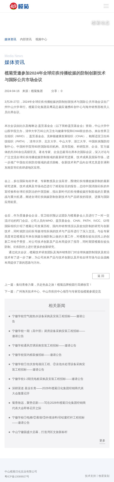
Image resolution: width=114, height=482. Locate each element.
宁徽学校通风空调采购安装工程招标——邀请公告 (44, 345)
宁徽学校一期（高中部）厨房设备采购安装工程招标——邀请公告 (48, 333)
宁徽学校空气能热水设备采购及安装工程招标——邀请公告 (48, 318)
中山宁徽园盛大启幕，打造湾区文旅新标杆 (40, 432)
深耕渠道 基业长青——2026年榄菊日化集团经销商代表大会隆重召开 (48, 391)
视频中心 (41, 39)
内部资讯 (26, 39)
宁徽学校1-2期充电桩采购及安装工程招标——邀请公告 (47, 378)
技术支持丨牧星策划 (97, 475)
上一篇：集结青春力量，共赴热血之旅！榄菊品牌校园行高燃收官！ (48, 284)
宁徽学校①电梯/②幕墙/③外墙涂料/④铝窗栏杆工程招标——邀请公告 (48, 420)
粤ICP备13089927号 (17, 476)
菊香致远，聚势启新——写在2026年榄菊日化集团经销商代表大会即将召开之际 (49, 405)
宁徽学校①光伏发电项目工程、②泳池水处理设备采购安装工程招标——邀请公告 (48, 366)
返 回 (101, 276)
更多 (102, 440)
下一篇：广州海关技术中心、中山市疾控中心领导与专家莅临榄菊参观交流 (53, 291)
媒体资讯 (10, 39)
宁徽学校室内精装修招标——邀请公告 (37, 354)
